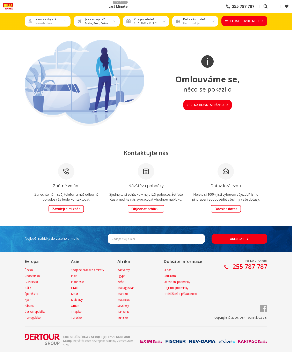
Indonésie (77, 282)
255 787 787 (243, 6)
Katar (74, 294)
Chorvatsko (32, 276)
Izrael (74, 288)
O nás (167, 270)
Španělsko (31, 294)
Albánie (29, 306)
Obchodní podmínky (177, 282)
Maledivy (77, 300)
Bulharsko (31, 282)
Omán (75, 306)
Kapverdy (123, 270)
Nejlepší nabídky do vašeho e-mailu (52, 238)
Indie (74, 276)
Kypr (28, 300)
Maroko (122, 294)
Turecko (76, 317)
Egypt (121, 276)
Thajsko (76, 312)
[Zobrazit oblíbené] (287, 6)
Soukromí (170, 276)
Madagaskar (125, 288)
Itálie (28, 288)
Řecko (29, 270)
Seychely (123, 306)
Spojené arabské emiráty (87, 270)
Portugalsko (33, 317)
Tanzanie (123, 312)
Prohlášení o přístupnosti (180, 294)
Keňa (120, 282)
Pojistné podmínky (176, 288)
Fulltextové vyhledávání (266, 6)
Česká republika (35, 312)
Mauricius (123, 300)
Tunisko (122, 317)
